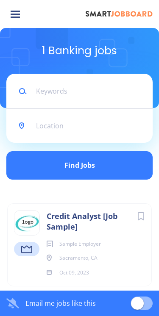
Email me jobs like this (60, 303)
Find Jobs (79, 165)
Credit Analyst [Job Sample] (82, 221)
